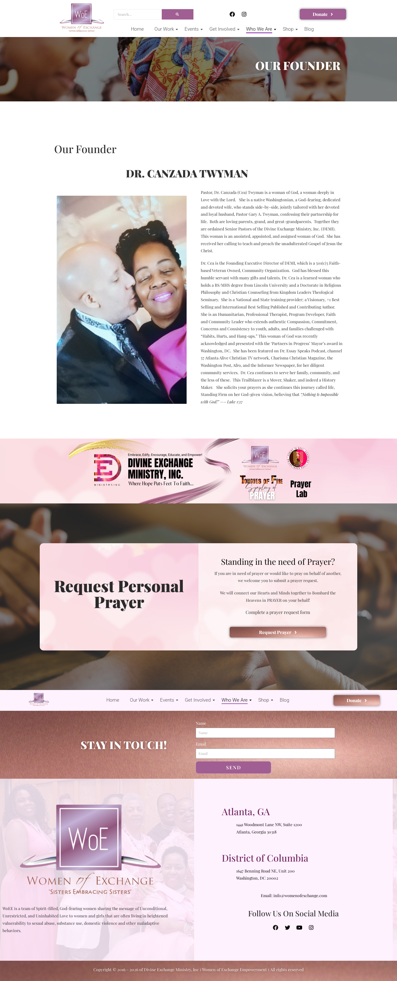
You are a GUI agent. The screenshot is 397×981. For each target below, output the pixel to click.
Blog (309, 29)
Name (201, 723)
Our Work (165, 29)
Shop (289, 29)
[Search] (138, 14)
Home (137, 29)
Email (201, 744)
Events (193, 29)
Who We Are (260, 29)
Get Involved (223, 29)
